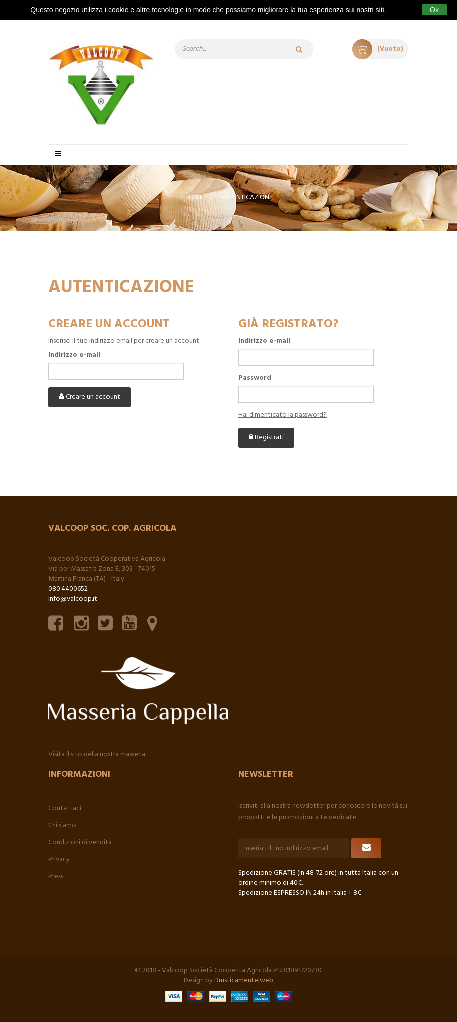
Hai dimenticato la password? (282, 415)
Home (194, 198)
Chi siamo (62, 826)
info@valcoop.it (73, 599)
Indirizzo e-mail (74, 355)
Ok (434, 10)
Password (255, 379)
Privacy (59, 860)
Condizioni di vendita (80, 842)
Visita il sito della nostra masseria (97, 754)
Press (56, 876)
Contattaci (65, 808)
